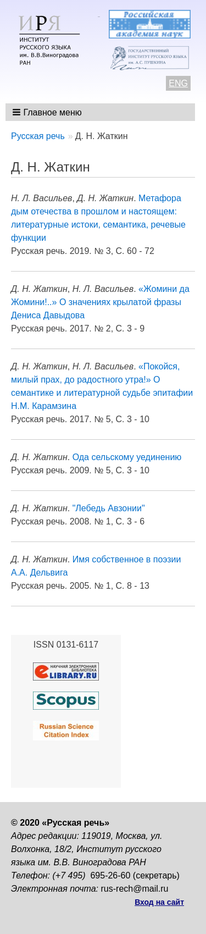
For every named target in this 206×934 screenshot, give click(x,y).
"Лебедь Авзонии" (109, 508)
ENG (178, 83)
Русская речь (38, 136)
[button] (48, 112)
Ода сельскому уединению (127, 457)
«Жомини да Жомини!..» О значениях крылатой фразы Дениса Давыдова (100, 302)
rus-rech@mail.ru (135, 888)
